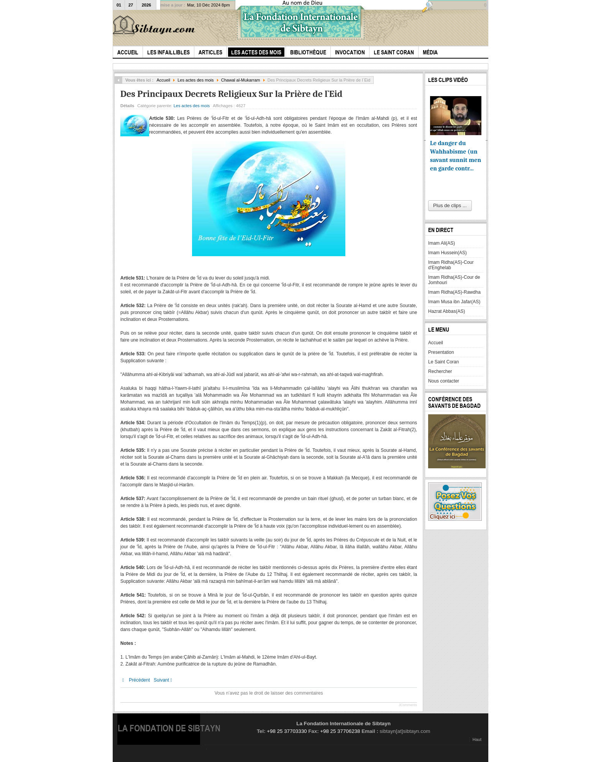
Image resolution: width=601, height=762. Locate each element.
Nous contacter (443, 381)
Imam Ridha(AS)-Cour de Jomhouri (454, 280)
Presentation (441, 352)
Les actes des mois (195, 80)
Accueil (163, 80)
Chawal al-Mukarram (240, 80)
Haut (477, 739)
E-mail (412, 104)
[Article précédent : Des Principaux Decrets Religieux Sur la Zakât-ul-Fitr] (136, 680)
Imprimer (404, 104)
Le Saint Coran (443, 362)
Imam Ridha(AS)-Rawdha (454, 292)
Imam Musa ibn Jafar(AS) (454, 301)
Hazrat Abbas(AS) (446, 311)
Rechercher (440, 371)
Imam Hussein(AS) (447, 252)
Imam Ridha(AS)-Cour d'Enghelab (451, 265)
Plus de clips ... (449, 205)
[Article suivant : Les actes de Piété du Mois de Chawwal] (164, 680)
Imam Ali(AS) (441, 243)
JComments (408, 705)
